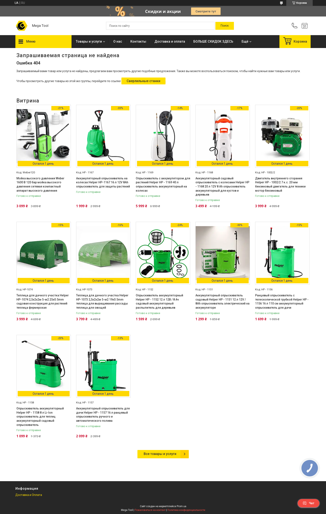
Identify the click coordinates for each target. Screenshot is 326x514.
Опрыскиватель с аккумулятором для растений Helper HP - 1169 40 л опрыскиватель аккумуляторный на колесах (163, 184)
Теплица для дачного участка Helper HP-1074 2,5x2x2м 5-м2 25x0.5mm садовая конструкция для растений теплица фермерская (42, 301)
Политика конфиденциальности (186, 510)
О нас (117, 41)
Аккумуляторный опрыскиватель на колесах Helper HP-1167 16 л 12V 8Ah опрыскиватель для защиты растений (103, 182)
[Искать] (224, 26)
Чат (308, 503)
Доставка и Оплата (28, 495)
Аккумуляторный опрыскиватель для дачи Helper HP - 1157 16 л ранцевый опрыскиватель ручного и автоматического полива (103, 414)
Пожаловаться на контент (150, 510)
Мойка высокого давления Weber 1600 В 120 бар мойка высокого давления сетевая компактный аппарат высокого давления (40, 184)
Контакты (138, 41)
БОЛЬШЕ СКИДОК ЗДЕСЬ (213, 41)
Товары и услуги (89, 41)
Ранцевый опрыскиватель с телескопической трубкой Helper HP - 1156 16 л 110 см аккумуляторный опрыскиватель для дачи (282, 301)
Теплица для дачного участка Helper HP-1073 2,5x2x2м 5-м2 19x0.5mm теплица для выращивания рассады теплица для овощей (102, 301)
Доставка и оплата (169, 41)
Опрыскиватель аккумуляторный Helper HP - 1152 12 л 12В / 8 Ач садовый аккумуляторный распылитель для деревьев (159, 301)
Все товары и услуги (160, 454)
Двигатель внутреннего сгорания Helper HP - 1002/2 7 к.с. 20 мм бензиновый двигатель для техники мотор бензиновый (280, 184)
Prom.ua (181, 506)
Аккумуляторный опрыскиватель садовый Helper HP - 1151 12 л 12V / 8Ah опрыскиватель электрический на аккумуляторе (222, 301)
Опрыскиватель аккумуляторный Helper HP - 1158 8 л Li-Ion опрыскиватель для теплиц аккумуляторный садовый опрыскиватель (40, 416)
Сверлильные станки (143, 81)
